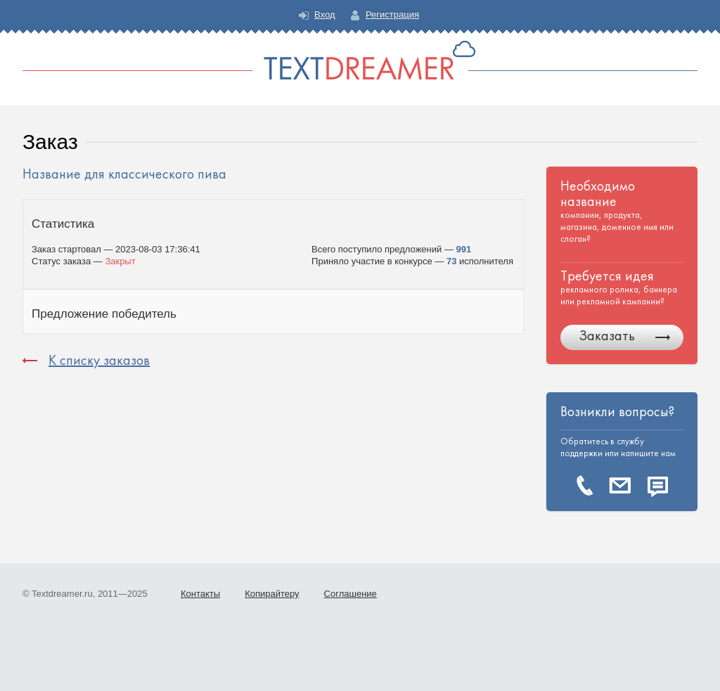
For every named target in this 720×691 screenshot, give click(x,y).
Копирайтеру (272, 593)
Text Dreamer (360, 60)
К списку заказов (99, 360)
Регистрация (392, 14)
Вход (324, 14)
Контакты (200, 593)
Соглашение (350, 593)
